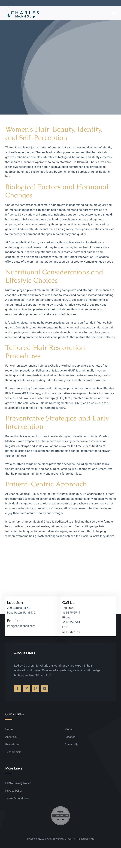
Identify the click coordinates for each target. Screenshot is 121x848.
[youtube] (44, 688)
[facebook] (17, 688)
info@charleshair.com (21, 626)
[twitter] (26, 688)
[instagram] (35, 688)
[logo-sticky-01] (21, 8)
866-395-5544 (71, 613)
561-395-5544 (71, 622)
